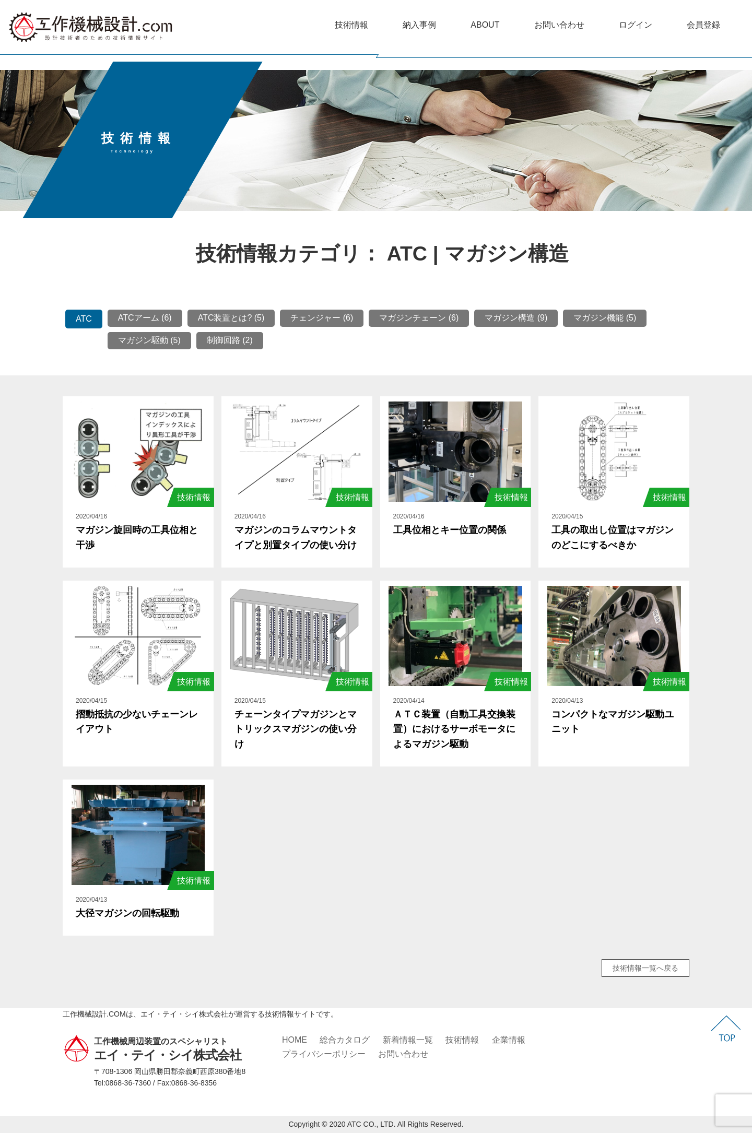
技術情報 (351, 24)
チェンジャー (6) (321, 317)
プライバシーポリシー (324, 1053)
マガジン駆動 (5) (149, 340)
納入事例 (419, 24)
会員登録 (703, 24)
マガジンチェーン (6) (419, 317)
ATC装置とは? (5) (231, 317)
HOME (294, 1039)
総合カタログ (345, 1039)
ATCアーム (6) (145, 317)
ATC (84, 318)
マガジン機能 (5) (604, 317)
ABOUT (485, 24)
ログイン (635, 24)
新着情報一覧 (408, 1039)
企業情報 (508, 1039)
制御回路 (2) (230, 340)
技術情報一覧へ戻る (645, 968)
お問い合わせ (559, 24)
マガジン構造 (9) (516, 317)
